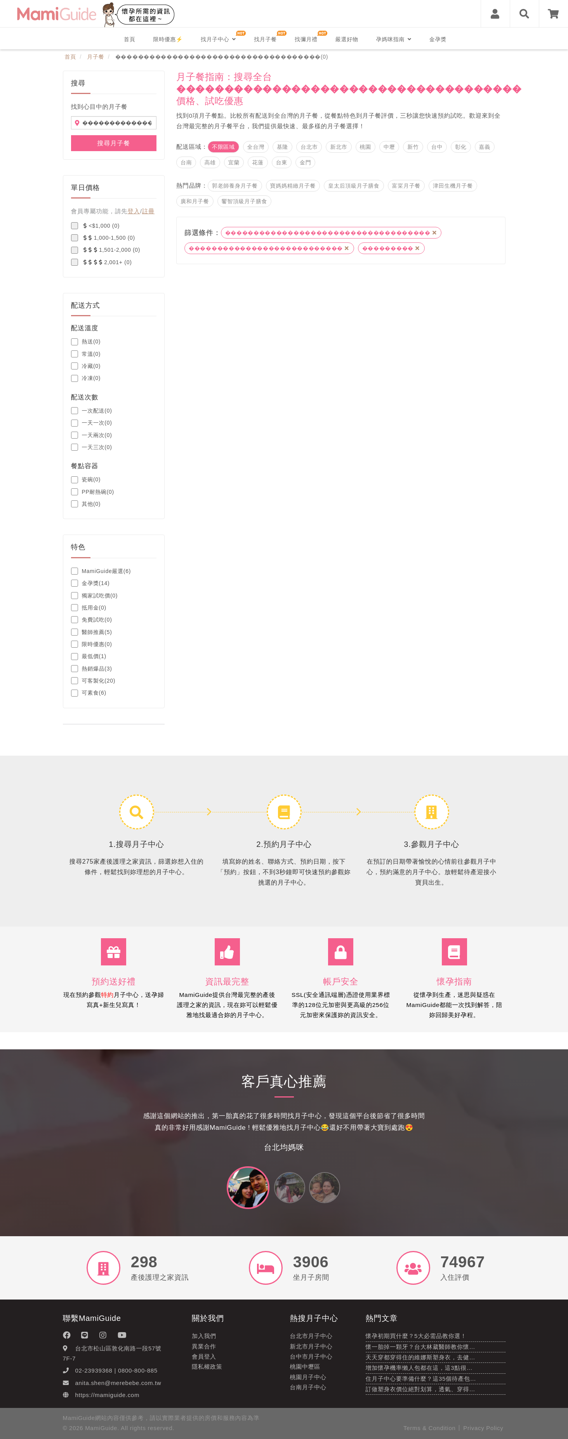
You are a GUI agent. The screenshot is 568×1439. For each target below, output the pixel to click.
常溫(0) (86, 353)
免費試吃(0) (91, 619)
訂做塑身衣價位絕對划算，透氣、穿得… (421, 1389)
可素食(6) (88, 693)
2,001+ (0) (101, 262)
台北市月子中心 (311, 1336)
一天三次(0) (91, 447)
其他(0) (86, 503)
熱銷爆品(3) (91, 668)
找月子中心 (218, 39)
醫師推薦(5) (91, 632)
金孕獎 (437, 39)
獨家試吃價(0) (94, 595)
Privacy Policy (483, 1428)
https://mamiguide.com (107, 1395)
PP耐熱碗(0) (92, 491)
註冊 (148, 211)
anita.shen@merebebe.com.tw (118, 1383)
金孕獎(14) (90, 583)
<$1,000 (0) (95, 225)
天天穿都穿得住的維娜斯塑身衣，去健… (421, 1357)
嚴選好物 (346, 39)
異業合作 (204, 1346)
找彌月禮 (306, 39)
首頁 (129, 39)
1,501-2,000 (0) (106, 250)
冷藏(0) (86, 365)
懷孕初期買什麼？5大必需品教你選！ (416, 1336)
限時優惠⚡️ (168, 39)
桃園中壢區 (305, 1366)
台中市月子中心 (311, 1356)
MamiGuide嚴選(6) (101, 571)
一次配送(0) (91, 410)
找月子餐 (265, 39)
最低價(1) (88, 656)
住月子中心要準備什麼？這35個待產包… (421, 1378)
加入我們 (204, 1336)
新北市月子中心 (311, 1346)
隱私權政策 (207, 1366)
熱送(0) (86, 341)
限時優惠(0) (91, 644)
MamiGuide (101, 1428)
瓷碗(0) (86, 479)
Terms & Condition (429, 1428)
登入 (133, 211)
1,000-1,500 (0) (103, 237)
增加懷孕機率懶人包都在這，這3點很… (419, 1367)
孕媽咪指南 (394, 39)
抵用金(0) (88, 607)
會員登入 (204, 1356)
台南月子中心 (308, 1387)
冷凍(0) (86, 378)
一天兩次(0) (91, 435)
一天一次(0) (91, 423)
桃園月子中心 (308, 1377)
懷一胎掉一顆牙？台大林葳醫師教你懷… (421, 1346)
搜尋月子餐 (113, 143)
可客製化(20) (93, 680)
